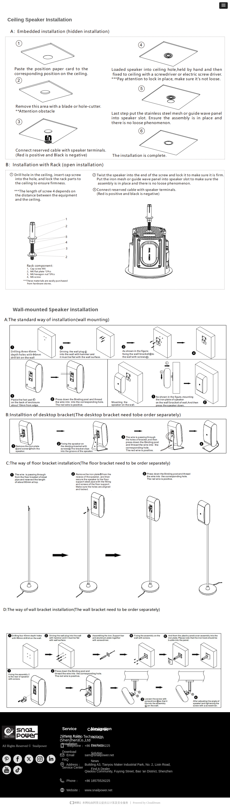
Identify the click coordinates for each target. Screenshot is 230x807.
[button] (223, 5)
